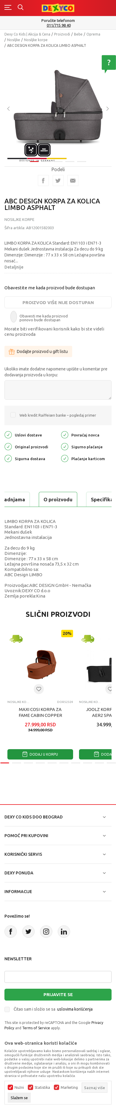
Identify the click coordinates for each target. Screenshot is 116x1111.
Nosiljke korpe (36, 40)
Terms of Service (36, 1028)
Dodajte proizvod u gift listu (38, 351)
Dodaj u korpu (40, 754)
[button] (39, 689)
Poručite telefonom (58, 20)
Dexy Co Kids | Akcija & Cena (27, 34)
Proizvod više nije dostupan (58, 302)
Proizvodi (62, 34)
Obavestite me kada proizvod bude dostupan (49, 287)
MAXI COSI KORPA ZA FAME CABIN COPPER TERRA (40, 715)
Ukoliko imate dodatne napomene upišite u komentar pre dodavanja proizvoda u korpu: (55, 372)
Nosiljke (13, 40)
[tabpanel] (58, 103)
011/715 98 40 (59, 25)
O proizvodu (58, 499)
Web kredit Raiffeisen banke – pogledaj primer (58, 415)
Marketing (69, 1087)
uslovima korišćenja (75, 1009)
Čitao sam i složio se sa (53, 1009)
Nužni (19, 1087)
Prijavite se (58, 994)
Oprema (93, 34)
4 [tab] (69, 158)
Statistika (42, 1087)
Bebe (78, 34)
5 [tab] (81, 158)
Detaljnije (13, 267)
